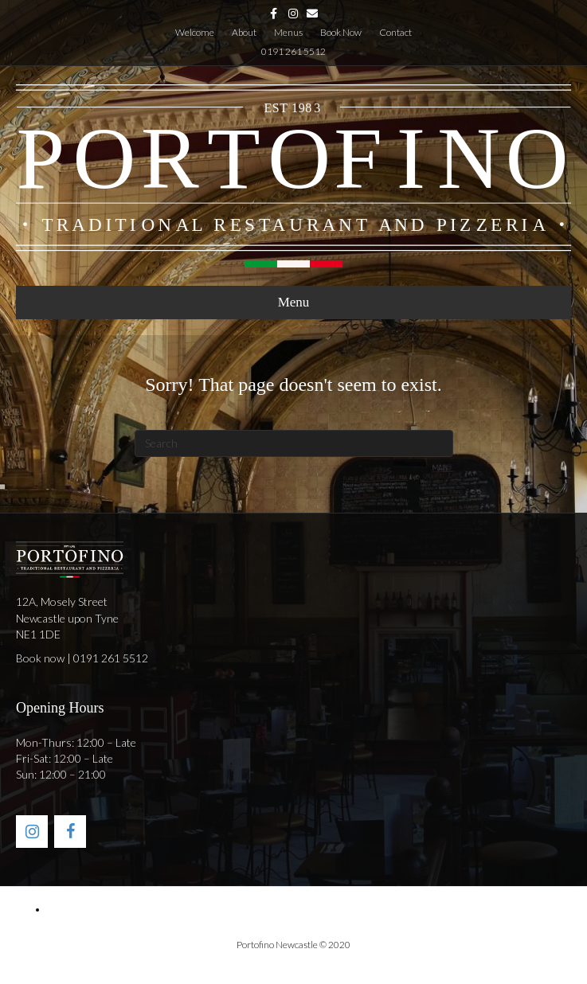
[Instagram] (32, 831)
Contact (395, 32)
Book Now (341, 32)
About (244, 32)
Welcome (194, 32)
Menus (288, 32)
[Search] (294, 443)
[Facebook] (70, 831)
